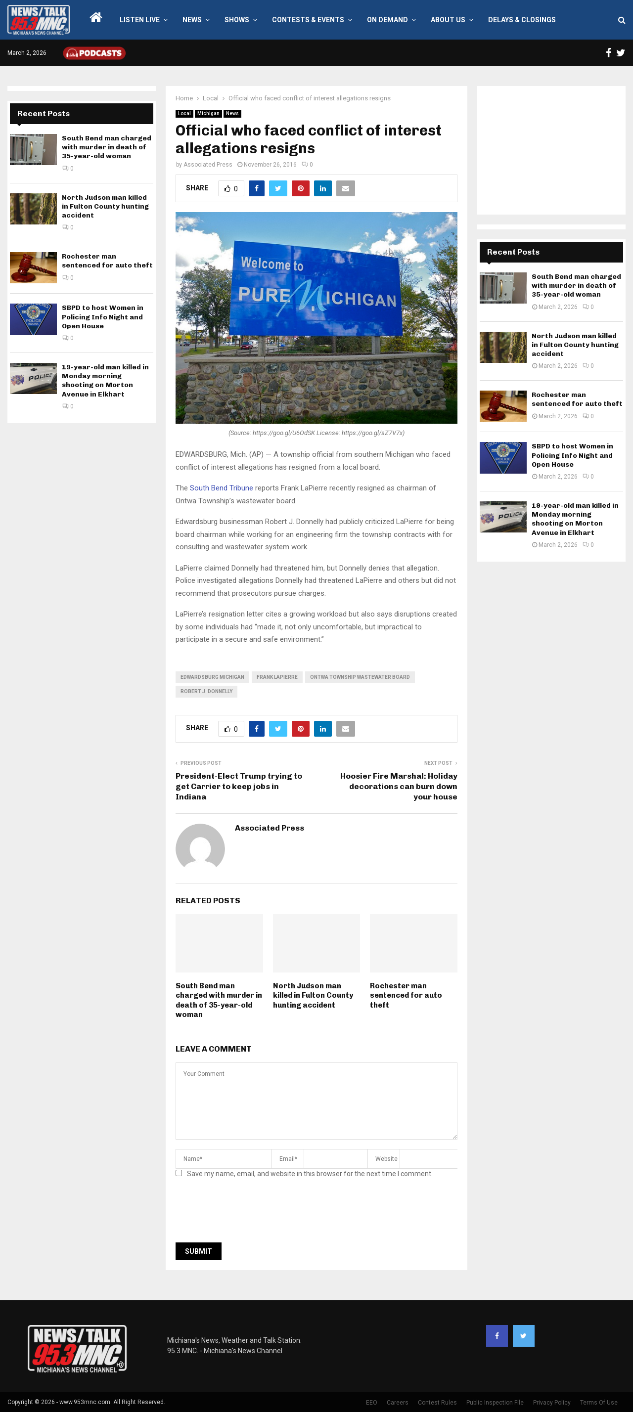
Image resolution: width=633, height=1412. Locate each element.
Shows (237, 20)
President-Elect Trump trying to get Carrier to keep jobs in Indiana (239, 786)
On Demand (387, 20)
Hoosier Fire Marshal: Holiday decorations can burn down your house (398, 786)
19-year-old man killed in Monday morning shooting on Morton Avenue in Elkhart (105, 380)
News (192, 20)
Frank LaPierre (277, 677)
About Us (448, 20)
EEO (371, 1402)
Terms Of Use (599, 1402)
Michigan (208, 113)
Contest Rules (437, 1402)
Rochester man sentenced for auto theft (406, 995)
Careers (397, 1402)
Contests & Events (308, 20)
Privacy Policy (552, 1402)
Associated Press (207, 164)
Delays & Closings (522, 20)
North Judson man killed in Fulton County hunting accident (313, 995)
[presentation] (251, 1213)
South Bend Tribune (221, 488)
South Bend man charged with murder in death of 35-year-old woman (219, 1000)
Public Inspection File (495, 1402)
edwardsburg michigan (212, 677)
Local (184, 113)
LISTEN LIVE (140, 20)
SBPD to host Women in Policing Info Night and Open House (102, 317)
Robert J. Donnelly (206, 691)
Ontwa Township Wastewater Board (360, 677)
